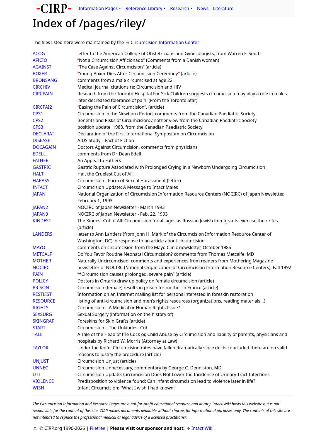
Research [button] (179, 8)
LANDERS (42, 234)
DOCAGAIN (44, 147)
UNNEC (40, 368)
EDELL (39, 154)
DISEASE (41, 140)
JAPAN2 (40, 207)
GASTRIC (42, 167)
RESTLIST (42, 294)
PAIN (38, 274)
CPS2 (38, 120)
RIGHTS (41, 308)
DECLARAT (43, 134)
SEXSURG (42, 314)
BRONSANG (45, 80)
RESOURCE (44, 301)
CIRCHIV (41, 87)
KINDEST (42, 221)
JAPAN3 (40, 214)
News (203, 8)
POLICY (40, 281)
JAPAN (39, 194)
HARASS (41, 180)
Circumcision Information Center (164, 42)
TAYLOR (41, 348)
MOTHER (42, 261)
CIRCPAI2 (42, 107)
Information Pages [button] (98, 8)
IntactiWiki (202, 428)
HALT (38, 174)
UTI (36, 374)
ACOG (39, 53)
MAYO (39, 247)
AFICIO (40, 60)
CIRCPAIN (43, 94)
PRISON (41, 287)
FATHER (41, 160)
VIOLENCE (43, 381)
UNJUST (41, 361)
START (39, 328)
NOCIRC (41, 267)
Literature (223, 8)
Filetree (97, 428)
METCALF (42, 254)
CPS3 (38, 127)
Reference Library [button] (143, 8)
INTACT (40, 187)
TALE (37, 334)
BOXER (40, 73)
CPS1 (38, 114)
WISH (38, 388)
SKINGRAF (43, 321)
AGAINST (42, 67)
